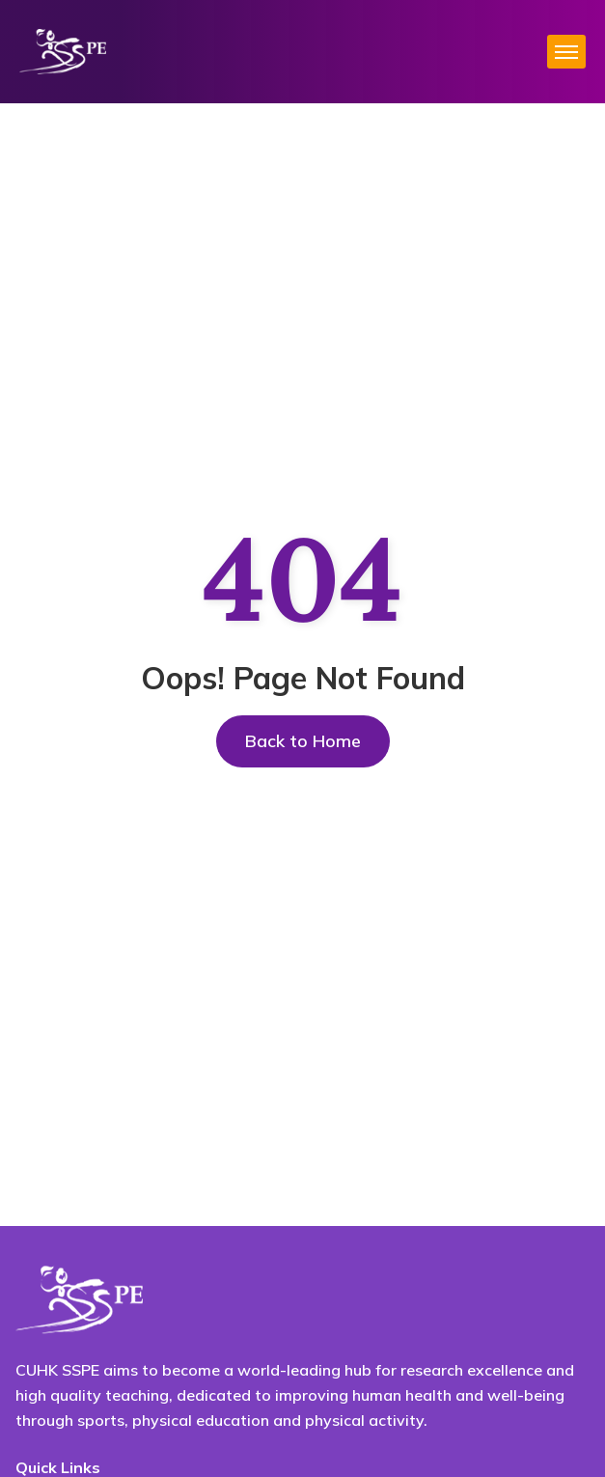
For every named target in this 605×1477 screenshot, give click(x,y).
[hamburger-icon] (566, 52)
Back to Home (303, 741)
